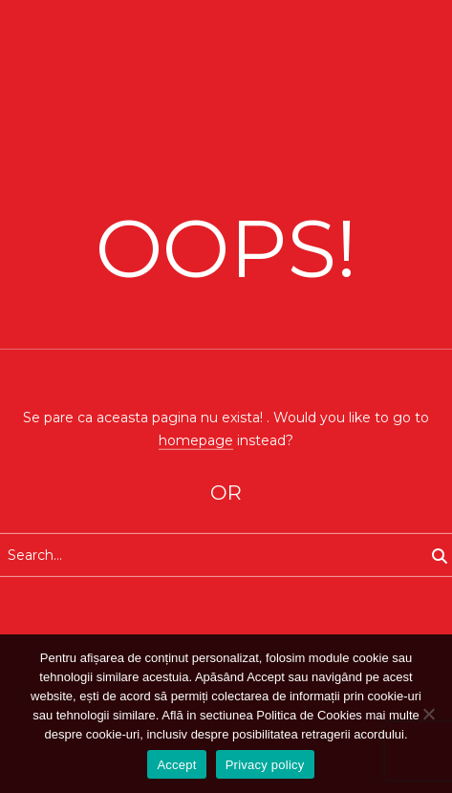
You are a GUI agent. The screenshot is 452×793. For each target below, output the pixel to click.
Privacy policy (265, 765)
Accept (176, 765)
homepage (196, 439)
